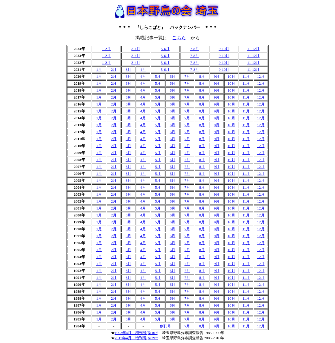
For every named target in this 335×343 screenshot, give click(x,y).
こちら (179, 37)
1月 (99, 69)
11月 (246, 76)
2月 (114, 69)
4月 (143, 69)
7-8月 (194, 49)
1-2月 (106, 49)
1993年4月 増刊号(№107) (136, 333)
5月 (158, 76)
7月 (187, 76)
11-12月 (253, 49)
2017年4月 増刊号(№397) (136, 338)
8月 (202, 76)
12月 (261, 76)
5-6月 (165, 49)
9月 (217, 76)
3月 (128, 69)
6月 (173, 76)
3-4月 (135, 49)
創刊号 (165, 326)
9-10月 (224, 49)
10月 (231, 76)
